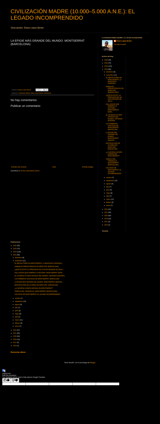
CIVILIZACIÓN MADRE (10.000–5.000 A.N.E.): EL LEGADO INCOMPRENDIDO (73, 14)
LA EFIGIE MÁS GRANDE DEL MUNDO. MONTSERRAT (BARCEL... (112, 136)
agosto (108, 184)
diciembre (109, 72)
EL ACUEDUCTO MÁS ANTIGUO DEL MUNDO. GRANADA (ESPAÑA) (114, 118)
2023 (106, 69)
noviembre (110, 75)
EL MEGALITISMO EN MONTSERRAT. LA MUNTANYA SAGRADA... (114, 80)
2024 (106, 66)
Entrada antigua (87, 167)
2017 (106, 222)
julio (107, 187)
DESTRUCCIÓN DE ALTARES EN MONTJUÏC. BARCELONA (113, 146)
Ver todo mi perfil (120, 44)
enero (108, 205)
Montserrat (47, 93)
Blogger (92, 363)
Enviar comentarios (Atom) (30, 171)
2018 (106, 219)
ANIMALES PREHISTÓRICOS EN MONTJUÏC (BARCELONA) (115, 89)
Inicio (54, 167)
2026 (106, 60)
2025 (106, 63)
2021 (106, 212)
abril (108, 196)
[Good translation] (6, 380)
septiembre (110, 181)
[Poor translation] (15, 380)
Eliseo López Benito (37, 93)
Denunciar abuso (18, 352)
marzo (108, 199)
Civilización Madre (24, 93)
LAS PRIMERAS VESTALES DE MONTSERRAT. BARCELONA (112, 126)
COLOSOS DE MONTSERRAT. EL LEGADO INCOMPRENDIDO (113, 170)
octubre (109, 177)
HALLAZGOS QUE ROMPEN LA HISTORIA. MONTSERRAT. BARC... (112, 108)
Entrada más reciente (18, 167)
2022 (106, 209)
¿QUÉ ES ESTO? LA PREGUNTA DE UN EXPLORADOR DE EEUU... (114, 98)
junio (108, 190)
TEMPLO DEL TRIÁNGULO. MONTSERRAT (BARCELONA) (112, 162)
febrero (109, 202)
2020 (106, 216)
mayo (108, 193)
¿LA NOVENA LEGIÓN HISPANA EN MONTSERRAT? (114, 154)
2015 (106, 225)
